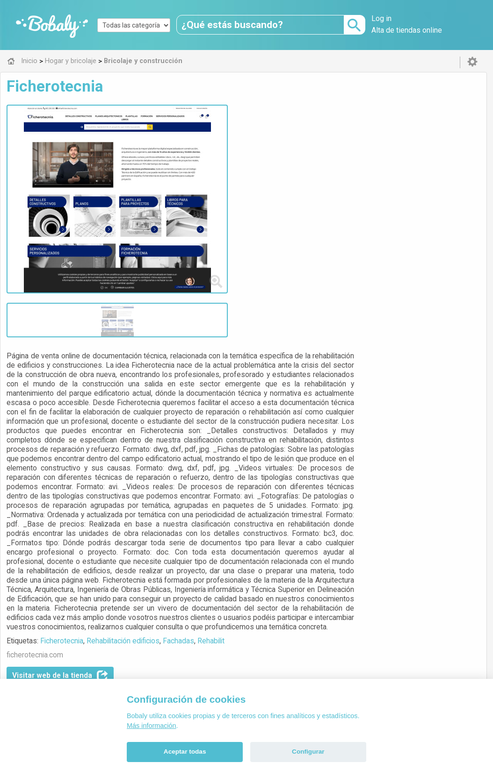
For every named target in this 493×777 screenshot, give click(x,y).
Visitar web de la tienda (222, 466)
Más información (151, 725)
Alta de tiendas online (406, 30)
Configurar (308, 751)
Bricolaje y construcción (240, 577)
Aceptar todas (185, 751)
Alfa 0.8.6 (202, 643)
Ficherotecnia (223, 431)
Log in (381, 18)
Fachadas (340, 431)
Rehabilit (372, 431)
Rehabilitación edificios (284, 431)
